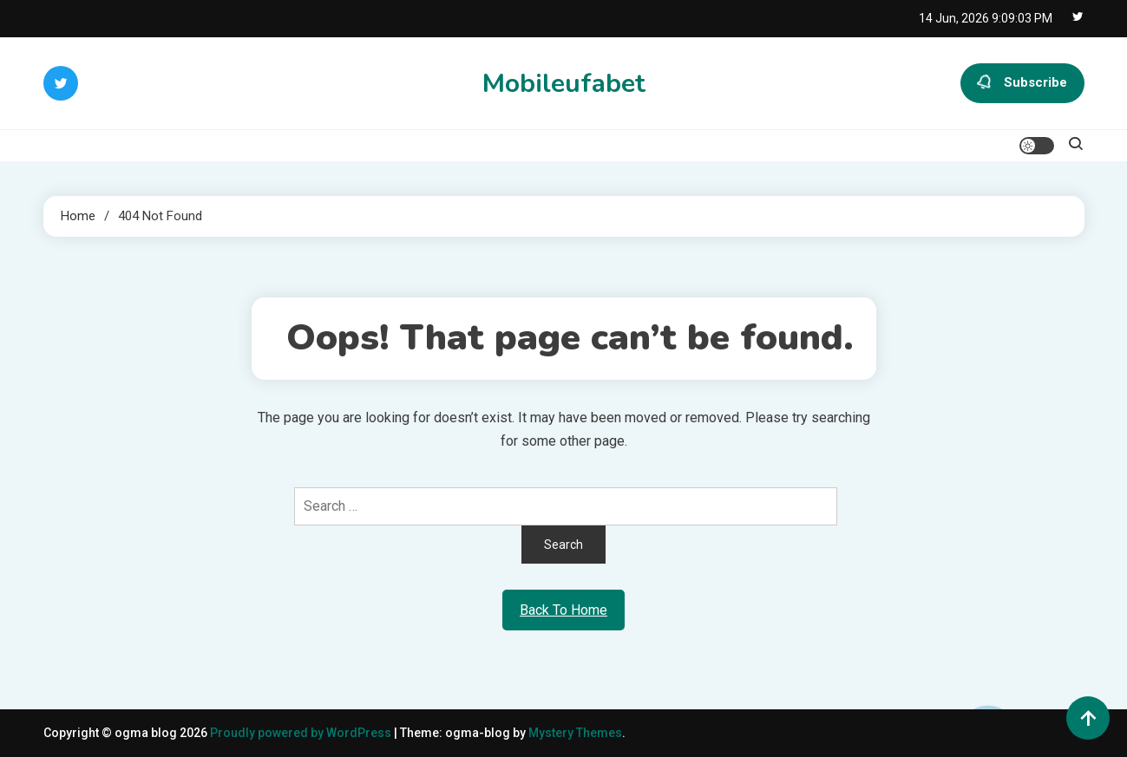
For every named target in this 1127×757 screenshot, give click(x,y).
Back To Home (563, 610)
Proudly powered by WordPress (302, 733)
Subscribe (1022, 83)
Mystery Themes (575, 733)
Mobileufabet (563, 83)
